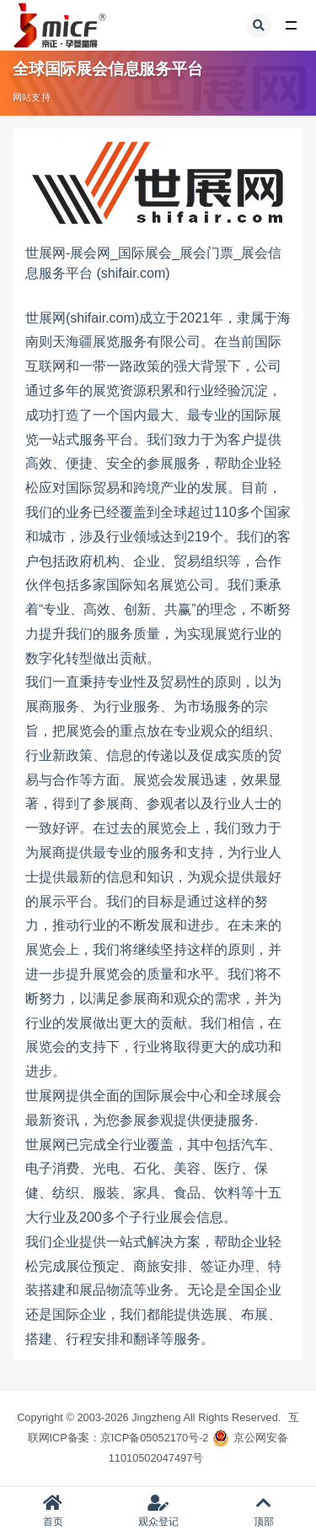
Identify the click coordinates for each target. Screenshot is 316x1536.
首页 (52, 1511)
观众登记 (158, 1511)
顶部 (263, 1511)
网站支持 (32, 97)
